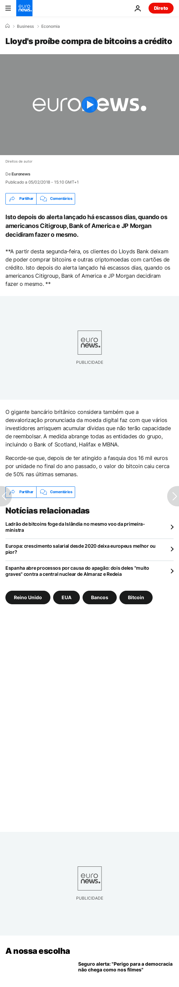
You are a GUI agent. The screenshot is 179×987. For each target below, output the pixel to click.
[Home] (7, 26)
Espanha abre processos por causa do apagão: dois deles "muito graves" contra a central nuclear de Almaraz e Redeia (77, 571)
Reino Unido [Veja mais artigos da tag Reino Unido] (28, 597)
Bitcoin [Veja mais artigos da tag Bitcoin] (136, 597)
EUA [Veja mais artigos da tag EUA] (66, 597)
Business (25, 26)
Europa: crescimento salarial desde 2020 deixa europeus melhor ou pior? (80, 549)
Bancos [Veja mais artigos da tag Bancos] (99, 597)
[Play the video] (89, 104)
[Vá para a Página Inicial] (24, 8)
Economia (50, 26)
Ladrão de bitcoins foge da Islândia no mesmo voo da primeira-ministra (75, 527)
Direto (161, 8)
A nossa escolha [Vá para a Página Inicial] (37, 951)
